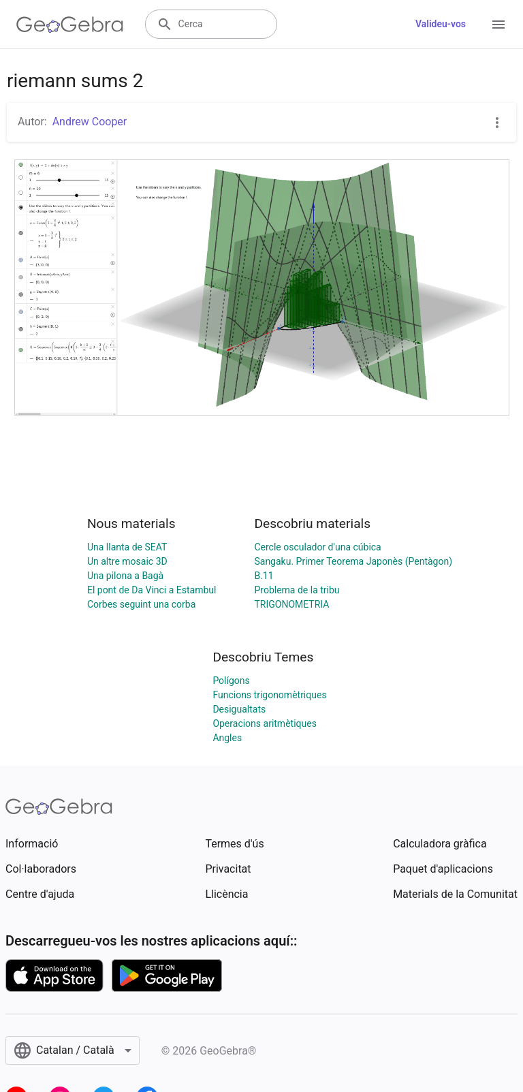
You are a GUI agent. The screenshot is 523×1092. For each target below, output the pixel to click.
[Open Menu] (498, 24)
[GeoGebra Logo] (69, 24)
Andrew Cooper (89, 121)
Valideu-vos (440, 23)
